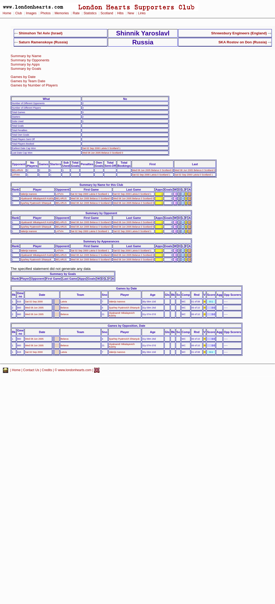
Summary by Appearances (101, 241)
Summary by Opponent (101, 213)
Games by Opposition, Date (126, 325)
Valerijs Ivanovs (29, 194)
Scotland (106, 13)
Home (7, 13)
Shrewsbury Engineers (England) (239, 33)
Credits (47, 370)
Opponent (18, 164)
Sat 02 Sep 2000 (34, 301)
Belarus (64, 307)
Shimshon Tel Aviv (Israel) (40, 33)
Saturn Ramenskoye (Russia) (43, 42)
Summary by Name (26, 56)
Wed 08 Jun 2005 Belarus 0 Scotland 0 (102, 152)
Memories (61, 13)
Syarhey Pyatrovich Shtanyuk (36, 203)
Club (18, 13)
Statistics (90, 13)
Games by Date (23, 77)
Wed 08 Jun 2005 (34, 307)
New (131, 13)
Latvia (64, 301)
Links (142, 13)
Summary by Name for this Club (101, 184)
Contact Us (31, 370)
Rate (76, 13)
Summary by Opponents (30, 60)
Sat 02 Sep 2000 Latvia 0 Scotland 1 (101, 148)
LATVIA (16, 174)
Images (31, 13)
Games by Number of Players (34, 85)
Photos (45, 13)
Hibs (120, 13)
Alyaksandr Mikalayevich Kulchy (37, 198)
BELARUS (17, 170)
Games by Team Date (28, 81)
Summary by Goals (26, 69)
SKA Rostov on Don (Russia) (242, 42)
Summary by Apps (25, 64)
